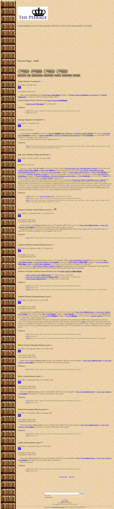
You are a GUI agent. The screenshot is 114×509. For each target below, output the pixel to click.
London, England (47, 178)
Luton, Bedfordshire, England (79, 260)
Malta (105, 176)
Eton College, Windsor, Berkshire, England (47, 266)
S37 (28, 111)
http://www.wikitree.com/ (47, 196)
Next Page (76, 75)
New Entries (22, 75)
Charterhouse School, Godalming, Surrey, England (88, 180)
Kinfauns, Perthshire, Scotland (37, 174)
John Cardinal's (55, 507)
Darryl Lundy (64, 501)
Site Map (57, 75)
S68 (28, 146)
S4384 (28, 338)
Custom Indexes (37, 75)
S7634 (28, 289)
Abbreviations (48, 75)
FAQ (29, 75)
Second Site (62, 507)
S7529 (28, 196)
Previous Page (67, 75)
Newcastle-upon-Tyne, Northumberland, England (81, 168)
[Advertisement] (65, 44)
